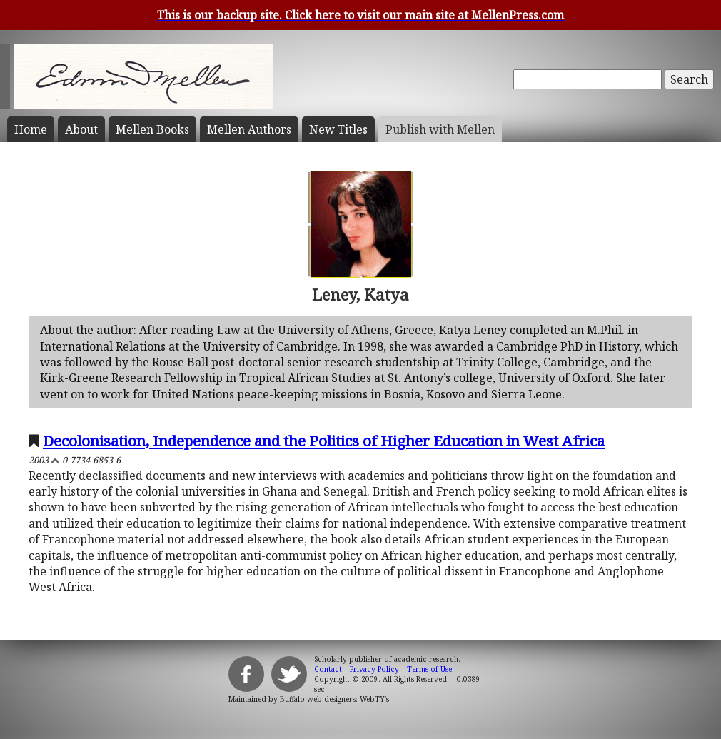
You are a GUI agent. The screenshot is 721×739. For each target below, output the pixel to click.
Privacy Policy (374, 669)
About (81, 129)
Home (30, 129)
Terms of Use (429, 669)
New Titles (338, 129)
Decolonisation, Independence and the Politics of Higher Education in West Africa (324, 441)
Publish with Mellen (440, 129)
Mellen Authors (249, 129)
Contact (328, 669)
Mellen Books (152, 129)
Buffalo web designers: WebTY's (334, 699)
